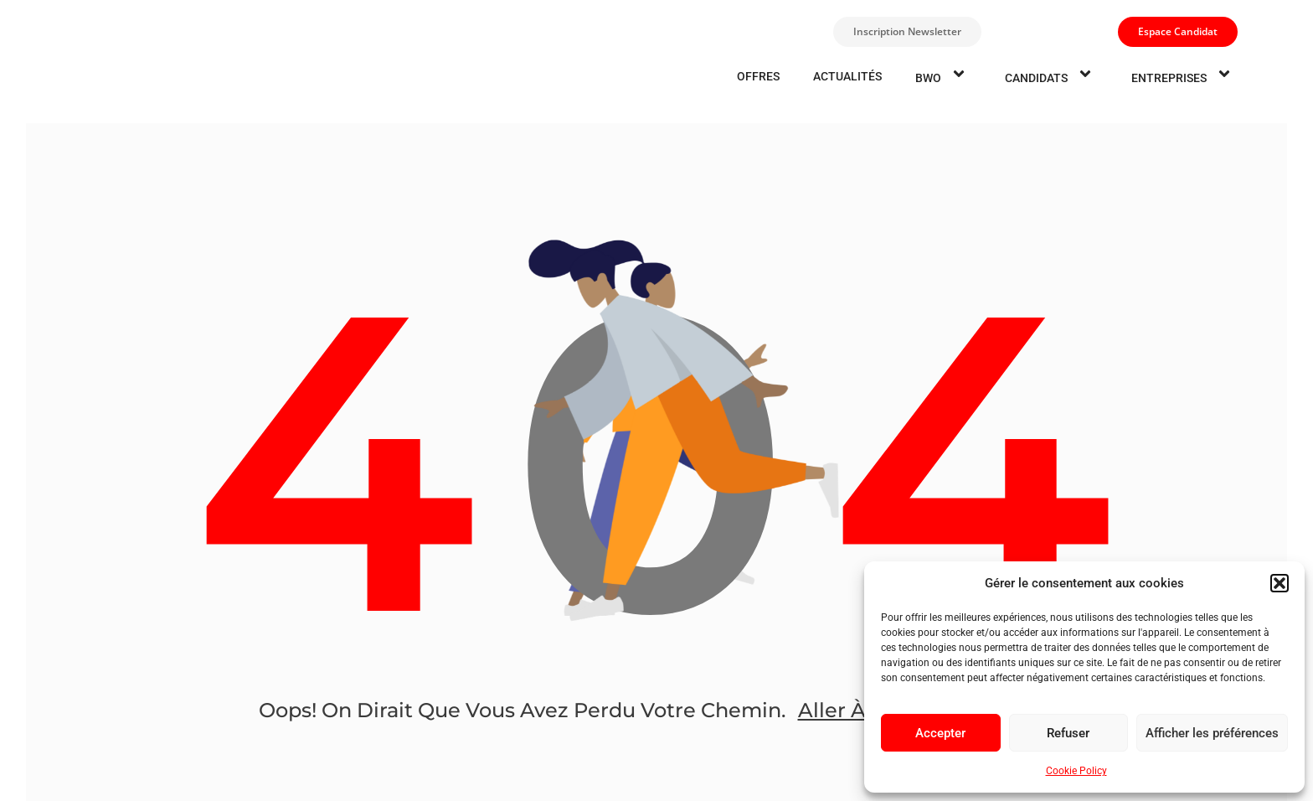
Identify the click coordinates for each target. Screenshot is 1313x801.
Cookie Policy (1076, 771)
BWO (943, 76)
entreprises (1184, 76)
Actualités (847, 76)
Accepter (940, 733)
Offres (758, 76)
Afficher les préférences (1212, 733)
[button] (1279, 583)
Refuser (1068, 733)
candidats (1051, 76)
